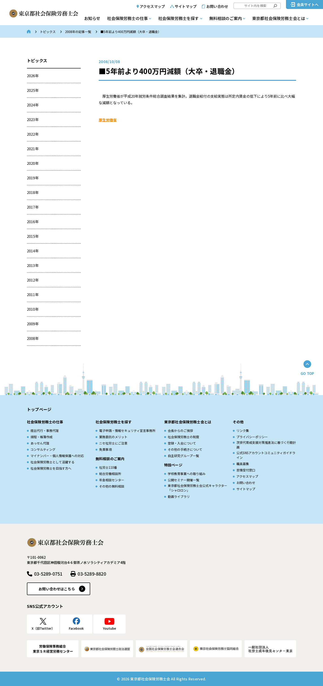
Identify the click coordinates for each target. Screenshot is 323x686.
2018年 (33, 192)
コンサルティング (43, 449)
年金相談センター (111, 480)
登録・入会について (182, 443)
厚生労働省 (108, 120)
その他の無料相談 (111, 486)
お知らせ (92, 18)
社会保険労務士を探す (178, 18)
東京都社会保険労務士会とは (278, 18)
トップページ (39, 409)
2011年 (33, 294)
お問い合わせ (217, 6)
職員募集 (242, 464)
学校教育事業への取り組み (186, 473)
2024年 (33, 105)
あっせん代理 (40, 443)
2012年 (33, 280)
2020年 (33, 163)
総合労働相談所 (110, 473)
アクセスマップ (152, 6)
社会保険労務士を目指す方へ (51, 468)
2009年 (33, 323)
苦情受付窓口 (245, 470)
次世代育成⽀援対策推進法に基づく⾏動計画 (266, 444)
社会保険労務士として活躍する (52, 462)
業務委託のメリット (113, 437)
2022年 (33, 134)
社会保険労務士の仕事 (127, 18)
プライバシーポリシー (252, 437)
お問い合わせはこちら (57, 588)
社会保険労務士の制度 (183, 437)
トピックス (48, 31)
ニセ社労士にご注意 (113, 443)
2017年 (33, 207)
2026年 (33, 75)
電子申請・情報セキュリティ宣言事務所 (127, 430)
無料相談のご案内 (225, 18)
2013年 (33, 265)
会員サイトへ (308, 4)
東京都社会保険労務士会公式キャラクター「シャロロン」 (197, 488)
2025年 (33, 90)
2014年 (33, 250)
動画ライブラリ (179, 496)
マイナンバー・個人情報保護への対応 (57, 455)
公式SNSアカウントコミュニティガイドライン (265, 455)
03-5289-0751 (48, 573)
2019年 (33, 177)
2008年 (33, 338)
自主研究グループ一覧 (183, 455)
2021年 (33, 148)
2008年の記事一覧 (78, 31)
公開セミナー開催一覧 (183, 480)
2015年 (33, 236)
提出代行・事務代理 (45, 430)
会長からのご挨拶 (180, 430)
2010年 (33, 309)
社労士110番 (108, 467)
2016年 (33, 221)
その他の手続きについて (185, 449)
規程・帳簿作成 (41, 437)
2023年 (33, 119)
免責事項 (105, 449)
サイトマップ (185, 6)
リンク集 (242, 430)
